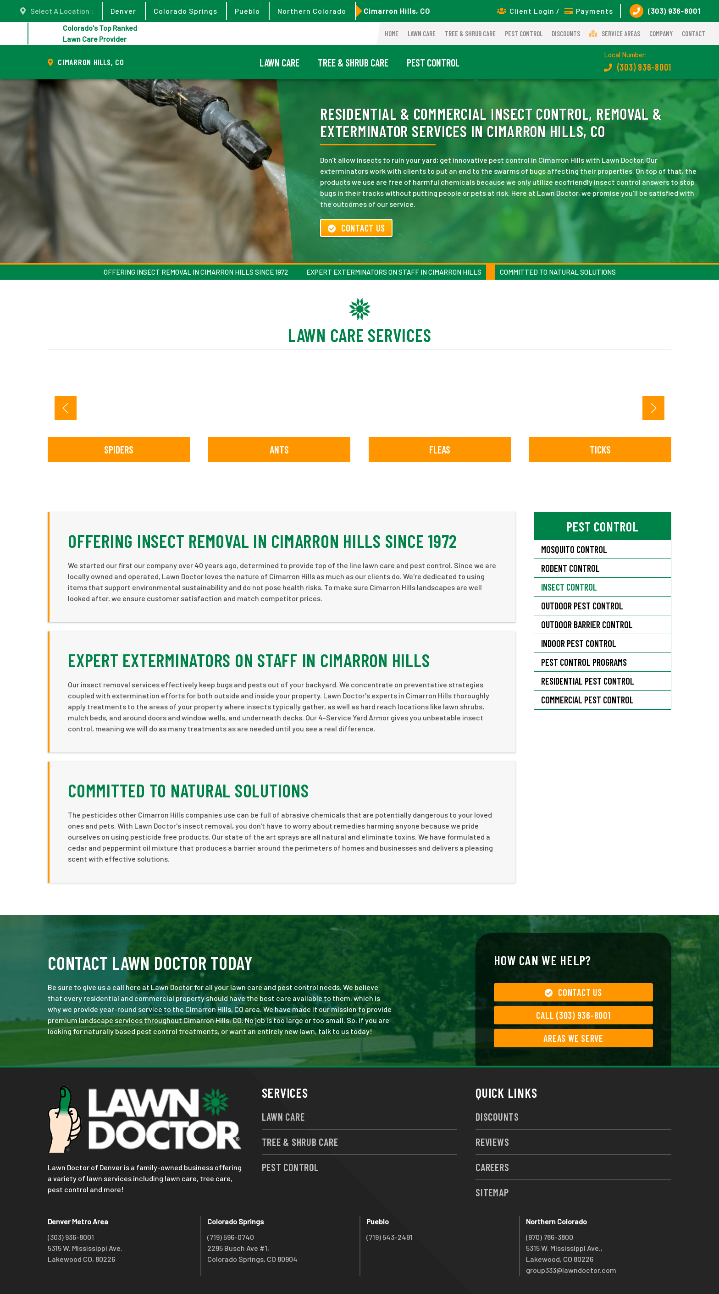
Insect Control (569, 586)
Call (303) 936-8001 (573, 1015)
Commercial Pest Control (587, 699)
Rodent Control (570, 568)
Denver (123, 10)
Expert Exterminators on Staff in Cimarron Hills (393, 272)
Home (391, 33)
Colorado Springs (185, 10)
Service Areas (614, 33)
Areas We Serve (573, 1038)
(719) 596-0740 (230, 1237)
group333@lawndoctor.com (571, 1270)
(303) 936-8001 (665, 11)
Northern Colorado (311, 10)
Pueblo (247, 10)
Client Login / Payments (555, 10)
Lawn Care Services (359, 335)
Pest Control (523, 33)
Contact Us (356, 227)
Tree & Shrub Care (470, 33)
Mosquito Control (574, 549)
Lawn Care (422, 33)
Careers (492, 1167)
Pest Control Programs (584, 662)
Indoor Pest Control (578, 643)
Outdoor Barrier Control (587, 624)
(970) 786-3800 (549, 1237)
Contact (693, 33)
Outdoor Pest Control (582, 605)
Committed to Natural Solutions (558, 272)
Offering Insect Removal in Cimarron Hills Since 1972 (196, 272)
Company (661, 33)
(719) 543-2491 (389, 1237)
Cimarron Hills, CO (397, 10)
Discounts (566, 33)
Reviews (492, 1142)
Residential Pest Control (587, 680)
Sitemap (492, 1192)
